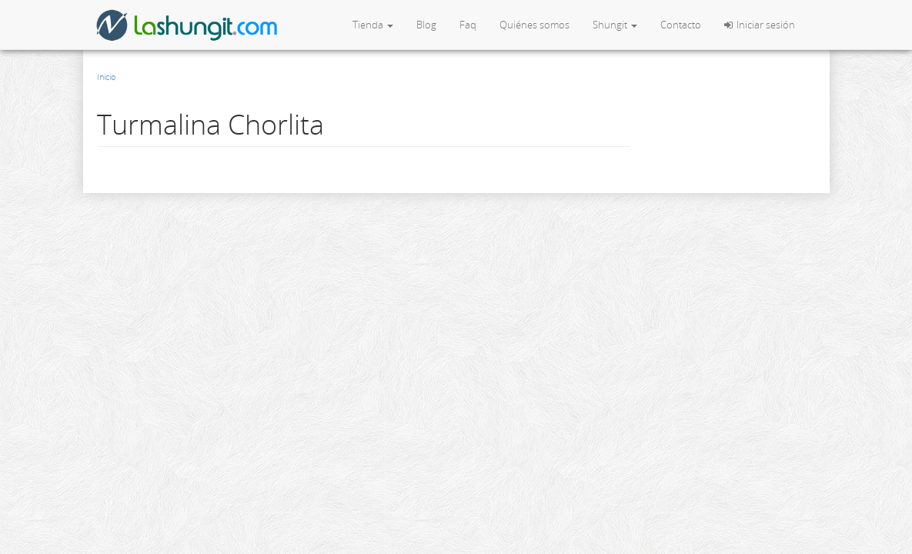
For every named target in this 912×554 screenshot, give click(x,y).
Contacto (680, 25)
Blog (426, 25)
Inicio (106, 76)
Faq (467, 25)
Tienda (372, 25)
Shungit (615, 25)
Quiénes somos (534, 25)
